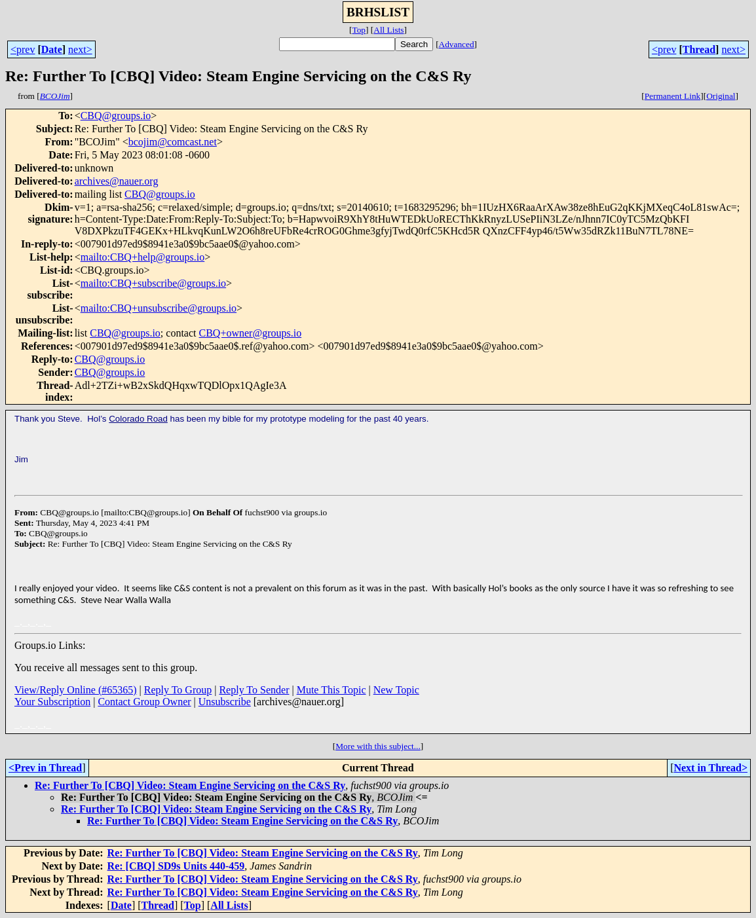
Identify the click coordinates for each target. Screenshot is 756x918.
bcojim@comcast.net (172, 141)
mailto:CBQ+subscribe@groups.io (153, 283)
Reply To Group (178, 689)
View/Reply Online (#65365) (75, 689)
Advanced (456, 44)
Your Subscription (52, 701)
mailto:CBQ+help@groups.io (143, 257)
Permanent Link (673, 96)
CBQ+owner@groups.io (250, 333)
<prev (22, 49)
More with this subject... (378, 746)
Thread (699, 49)
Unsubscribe (224, 701)
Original (720, 96)
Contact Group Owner (144, 701)
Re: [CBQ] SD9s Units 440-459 (176, 866)
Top (359, 30)
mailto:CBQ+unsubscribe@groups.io (158, 308)
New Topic (396, 689)
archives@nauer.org (117, 181)
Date (51, 49)
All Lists (388, 30)
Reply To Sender (254, 689)
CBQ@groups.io (116, 115)
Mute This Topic (331, 689)
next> (80, 49)
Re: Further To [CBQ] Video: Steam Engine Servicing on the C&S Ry (190, 785)
